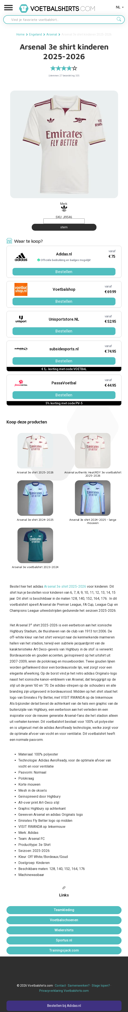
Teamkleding (64, 910)
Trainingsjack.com (64, 950)
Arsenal (51, 34)
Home (20, 34)
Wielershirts (64, 930)
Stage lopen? (101, 985)
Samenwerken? (79, 985)
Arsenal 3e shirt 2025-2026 (65, 586)
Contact (60, 985)
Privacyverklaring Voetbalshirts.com (64, 990)
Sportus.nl (64, 940)
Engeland (35, 34)
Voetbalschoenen (64, 920)
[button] (8, 8)
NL (120, 7)
